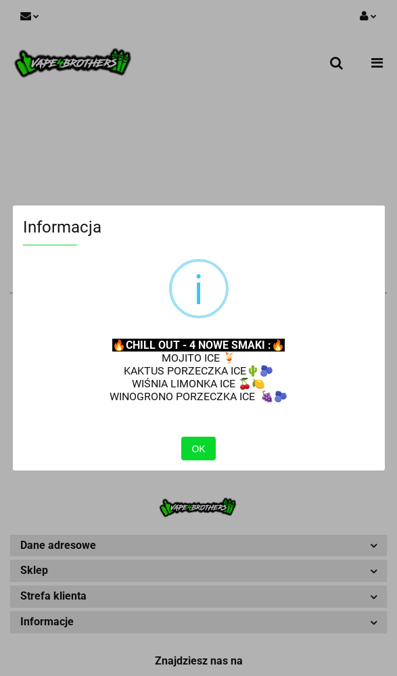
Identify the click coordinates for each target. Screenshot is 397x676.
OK (198, 448)
